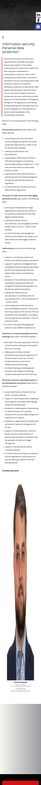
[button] (38, 27)
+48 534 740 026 (20, 689)
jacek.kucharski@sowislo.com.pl (20, 691)
